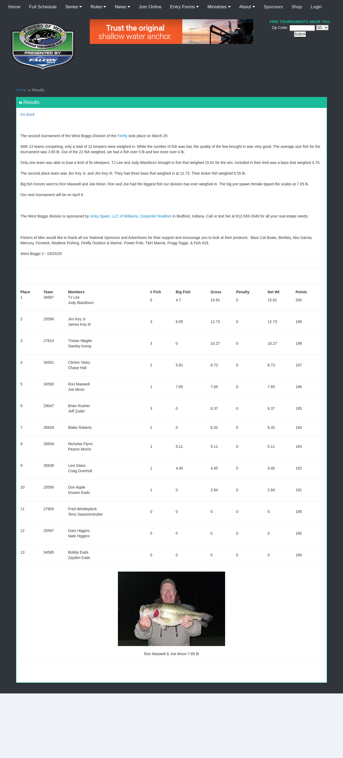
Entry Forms (184, 6)
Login (316, 6)
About (247, 6)
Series (73, 6)
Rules (98, 6)
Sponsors (273, 6)
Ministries (219, 6)
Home (14, 6)
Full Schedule (43, 6)
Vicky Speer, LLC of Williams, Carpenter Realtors (131, 216)
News (122, 6)
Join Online (150, 6)
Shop (297, 6)
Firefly (122, 136)
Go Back (27, 114)
